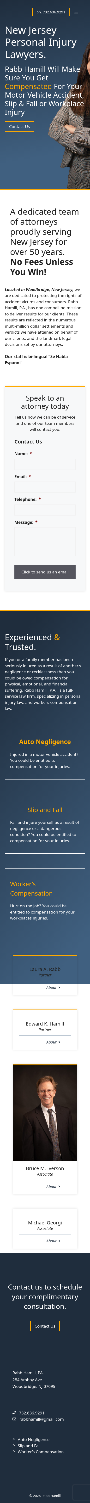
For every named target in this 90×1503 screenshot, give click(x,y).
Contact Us (19, 126)
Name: (23, 453)
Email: (22, 476)
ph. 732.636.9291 (50, 12)
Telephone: (27, 499)
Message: (25, 522)
